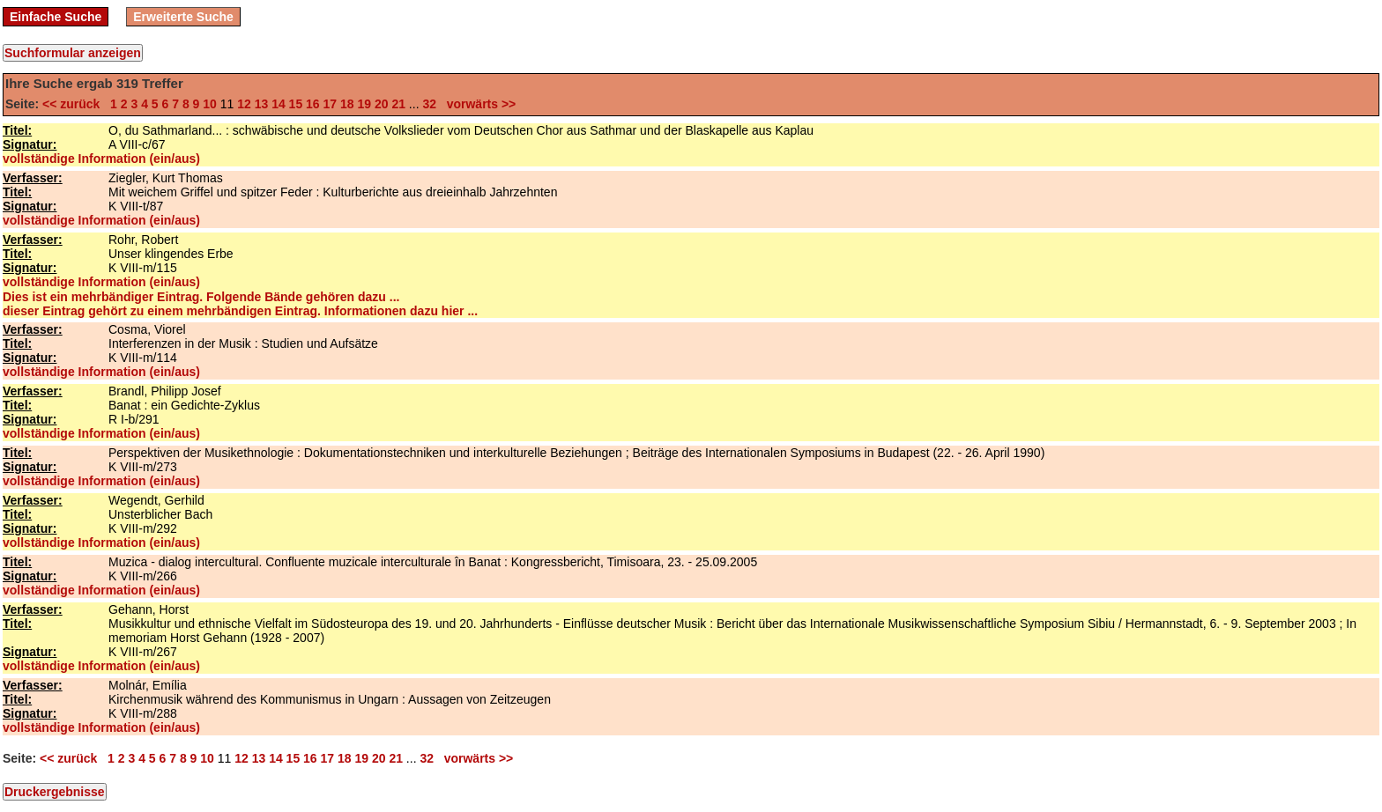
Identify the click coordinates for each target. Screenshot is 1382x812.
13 (262, 104)
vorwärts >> (478, 104)
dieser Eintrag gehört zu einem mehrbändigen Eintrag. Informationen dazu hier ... (240, 311)
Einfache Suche (55, 17)
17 (330, 104)
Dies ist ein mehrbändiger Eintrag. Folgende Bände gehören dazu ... (201, 297)
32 (429, 104)
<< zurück (74, 104)
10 (210, 104)
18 (347, 104)
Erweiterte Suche (183, 17)
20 (382, 104)
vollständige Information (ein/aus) (101, 158)
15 (296, 104)
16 (313, 104)
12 (244, 104)
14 (278, 104)
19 (364, 104)
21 (398, 104)
